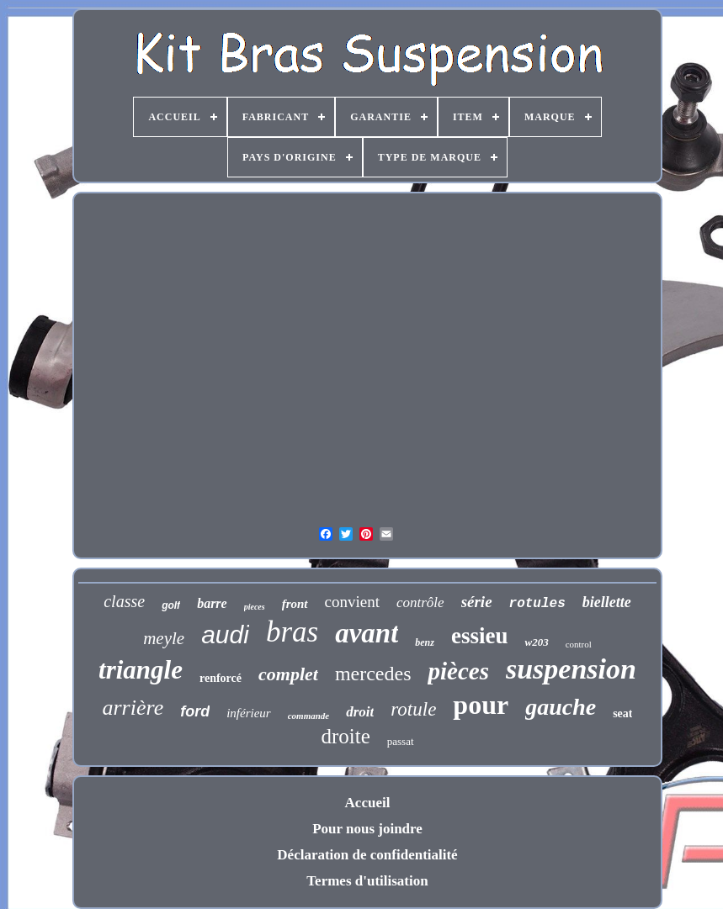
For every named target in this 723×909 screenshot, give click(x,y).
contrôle (420, 602)
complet (288, 673)
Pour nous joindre (367, 829)
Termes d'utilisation (367, 881)
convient (352, 601)
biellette (606, 602)
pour (480, 705)
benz (424, 642)
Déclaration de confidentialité (367, 855)
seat (622, 713)
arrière (133, 707)
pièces (458, 671)
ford (195, 711)
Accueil (368, 803)
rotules (537, 603)
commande (309, 716)
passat (400, 741)
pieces (254, 606)
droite (345, 736)
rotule (413, 709)
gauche (560, 707)
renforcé (220, 678)
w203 (536, 642)
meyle (163, 638)
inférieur (248, 713)
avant (366, 633)
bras (292, 632)
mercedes (373, 673)
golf (171, 605)
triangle (140, 669)
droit (360, 712)
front (295, 603)
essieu (479, 635)
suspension (571, 668)
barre (212, 603)
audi (225, 634)
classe (124, 601)
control (579, 644)
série (476, 601)
